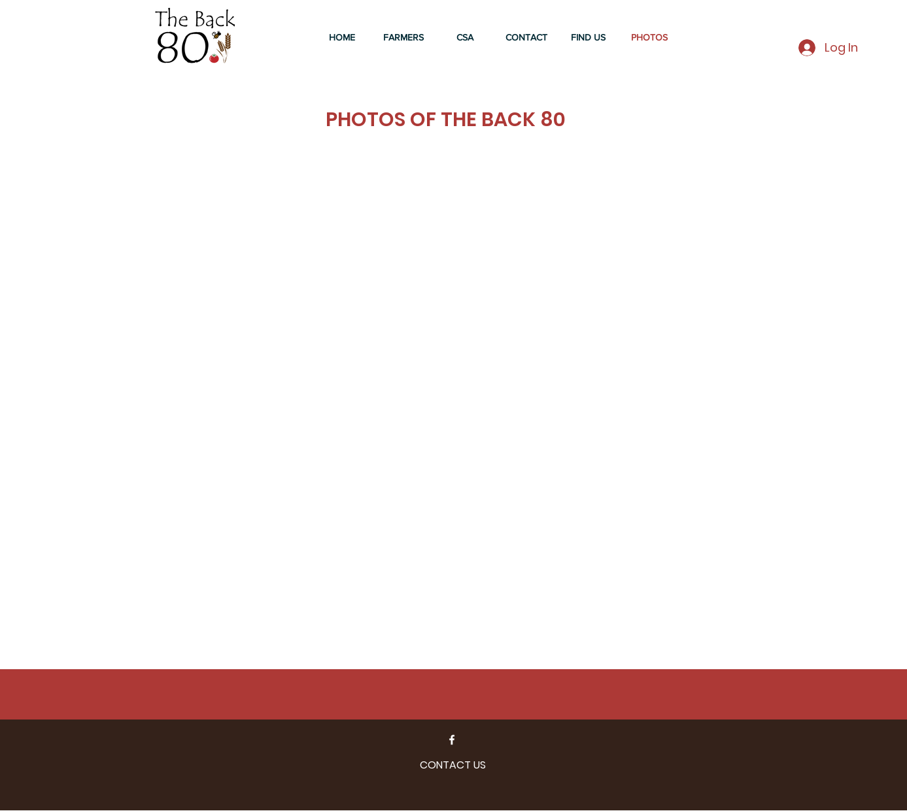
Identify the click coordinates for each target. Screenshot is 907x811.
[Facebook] (451, 739)
